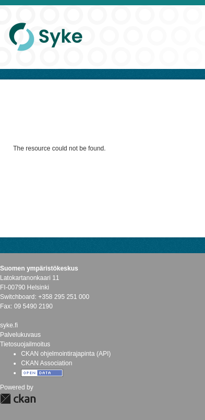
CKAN (18, 398)
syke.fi (9, 325)
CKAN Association (46, 363)
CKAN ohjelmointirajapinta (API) (66, 353)
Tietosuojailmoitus (25, 344)
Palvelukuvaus (20, 334)
